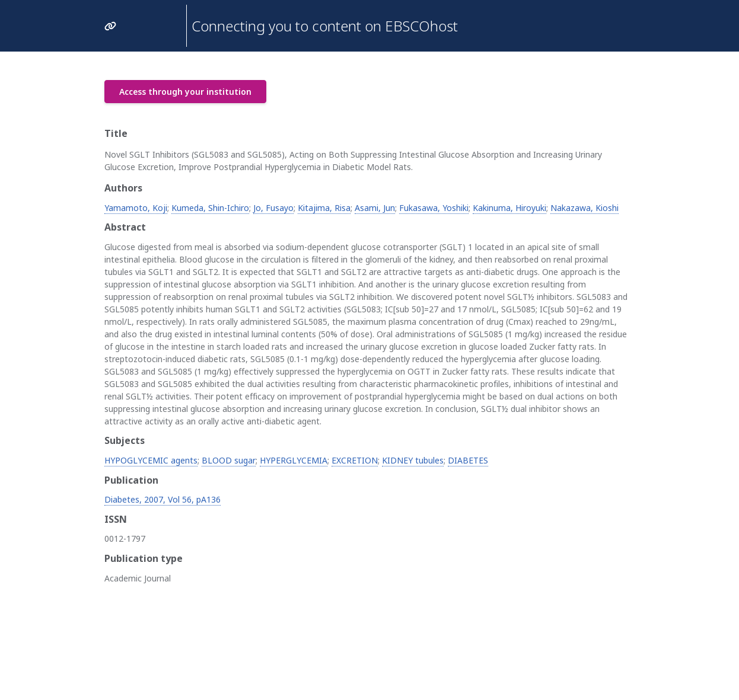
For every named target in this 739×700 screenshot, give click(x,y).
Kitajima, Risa (324, 207)
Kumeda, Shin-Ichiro (210, 207)
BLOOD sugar (229, 460)
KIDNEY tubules (413, 460)
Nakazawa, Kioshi (584, 207)
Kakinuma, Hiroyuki (509, 207)
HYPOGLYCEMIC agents (151, 460)
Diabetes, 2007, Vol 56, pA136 (162, 499)
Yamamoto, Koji (135, 207)
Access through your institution (185, 91)
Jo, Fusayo (273, 207)
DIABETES (468, 460)
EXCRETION (355, 460)
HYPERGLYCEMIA (293, 460)
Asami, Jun (375, 207)
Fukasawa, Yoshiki (434, 207)
